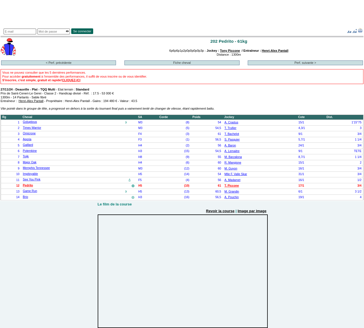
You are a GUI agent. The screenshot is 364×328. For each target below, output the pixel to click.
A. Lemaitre (232, 151)
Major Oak (29, 162)
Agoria (27, 139)
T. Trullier (230, 128)
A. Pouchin (231, 197)
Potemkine (30, 150)
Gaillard (28, 144)
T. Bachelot (231, 133)
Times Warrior (32, 127)
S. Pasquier (232, 139)
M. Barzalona (233, 157)
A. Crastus (231, 122)
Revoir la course (220, 211)
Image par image (252, 211)
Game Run (30, 191)
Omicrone (29, 133)
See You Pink (31, 179)
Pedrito (28, 185)
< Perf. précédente (59, 62)
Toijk (26, 156)
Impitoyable (30, 173)
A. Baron (230, 145)
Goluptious (30, 121)
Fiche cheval (182, 62)
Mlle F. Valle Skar (235, 174)
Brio (25, 196)
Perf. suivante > (305, 62)
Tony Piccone (230, 50)
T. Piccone (231, 185)
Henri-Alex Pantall (275, 50)
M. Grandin (231, 191)
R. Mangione (232, 162)
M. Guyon (230, 168)
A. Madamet (232, 180)
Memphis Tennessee (36, 167)
